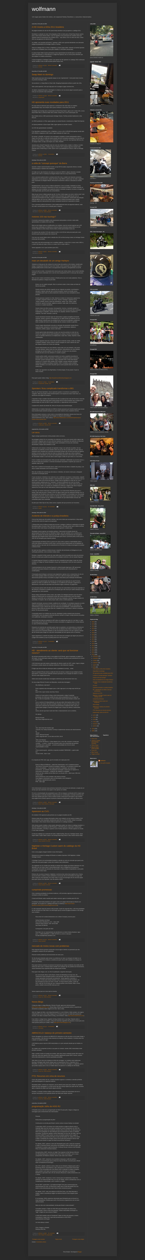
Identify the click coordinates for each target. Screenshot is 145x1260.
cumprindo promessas (42, 890)
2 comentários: (51, 641)
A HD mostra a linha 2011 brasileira (48, 27)
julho (94, 667)
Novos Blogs (37, 1002)
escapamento (41, 383)
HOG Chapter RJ (42, 1234)
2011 (93, 652)
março (95, 721)
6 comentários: (51, 381)
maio (94, 717)
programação (41, 97)
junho (94, 715)
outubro (95, 660)
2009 (93, 728)
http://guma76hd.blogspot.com (62, 1022)
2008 (93, 730)
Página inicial (58, 1239)
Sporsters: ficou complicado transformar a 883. (53, 388)
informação (51, 803)
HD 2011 (40, 67)
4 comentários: (51, 154)
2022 (93, 628)
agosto (95, 665)
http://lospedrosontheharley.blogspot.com (60, 378)
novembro (95, 658)
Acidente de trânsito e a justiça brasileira (50, 516)
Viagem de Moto (95, 754)
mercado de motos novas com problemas (50, 946)
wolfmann (44, 9)
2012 (93, 650)
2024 (93, 624)
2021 (93, 630)
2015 (93, 643)
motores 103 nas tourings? (44, 217)
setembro (95, 662)
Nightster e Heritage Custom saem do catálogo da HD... (102, 696)
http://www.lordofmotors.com (76, 1015)
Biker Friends (94, 752)
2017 (93, 639)
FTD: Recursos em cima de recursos (48, 1076)
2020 (93, 632)
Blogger (80, 1251)
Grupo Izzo (40, 211)
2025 (93, 621)
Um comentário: (51, 506)
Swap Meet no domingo (42, 74)
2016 (93, 641)
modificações (41, 424)
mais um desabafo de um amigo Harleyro (50, 261)
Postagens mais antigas (78, 1239)
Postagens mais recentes (38, 1239)
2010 (93, 654)
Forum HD (94, 750)
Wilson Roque (94, 745)
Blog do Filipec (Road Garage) (95, 747)
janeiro (95, 726)
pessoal (40, 643)
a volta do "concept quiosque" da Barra (49, 163)
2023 (93, 626)
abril (94, 719)
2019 (93, 634)
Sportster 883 (48, 424)
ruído (50, 383)
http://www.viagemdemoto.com (40, 1007)
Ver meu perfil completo (104, 763)
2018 (93, 637)
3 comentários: (51, 1026)
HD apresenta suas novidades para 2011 (50, 102)
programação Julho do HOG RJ (46, 1106)
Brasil (39, 803)
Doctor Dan (94, 738)
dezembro (95, 656)
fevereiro (95, 723)
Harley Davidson (47, 211)
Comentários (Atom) (41, 1242)
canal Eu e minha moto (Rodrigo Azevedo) (95, 742)
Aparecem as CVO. (40, 811)
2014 (93, 645)
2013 (93, 647)
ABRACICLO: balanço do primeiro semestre (51, 1033)
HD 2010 (48, 841)
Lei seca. (36, 432)
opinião (46, 383)
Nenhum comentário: (52, 65)
